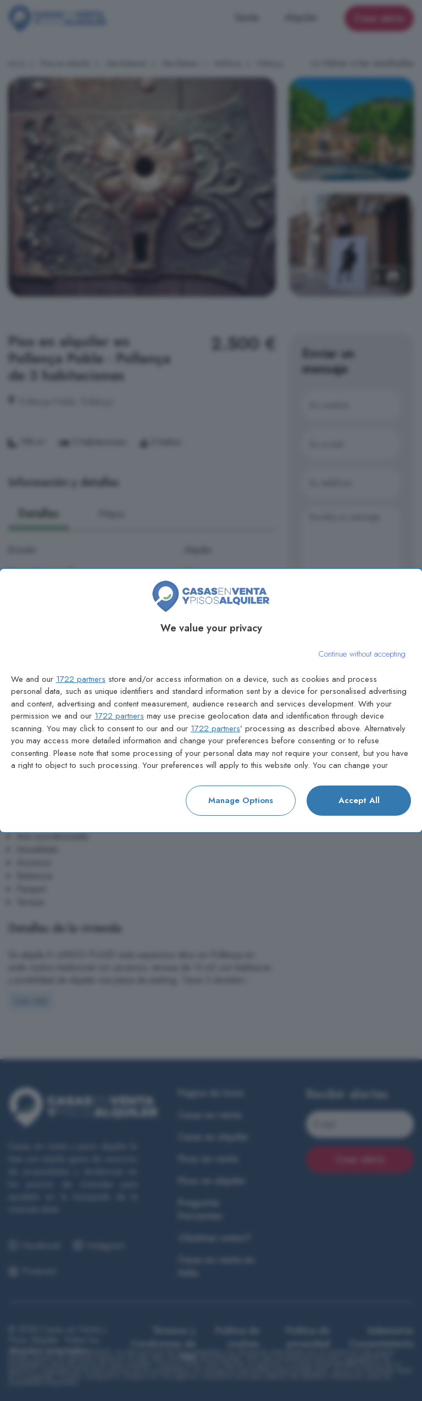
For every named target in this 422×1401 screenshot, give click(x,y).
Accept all (359, 800)
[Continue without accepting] (362, 654)
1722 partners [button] (81, 679)
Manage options (240, 800)
